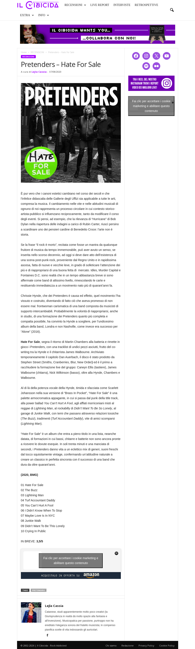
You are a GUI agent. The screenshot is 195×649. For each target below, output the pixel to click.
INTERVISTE (121, 5)
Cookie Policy (167, 645)
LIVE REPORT (99, 5)
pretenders (38, 590)
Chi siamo (111, 645)
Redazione (127, 645)
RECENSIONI (75, 5)
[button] (171, 10)
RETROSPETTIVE (146, 5)
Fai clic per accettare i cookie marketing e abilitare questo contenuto (70, 560)
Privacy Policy (146, 645)
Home (24, 52)
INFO (43, 15)
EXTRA (27, 15)
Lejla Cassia (39, 71)
